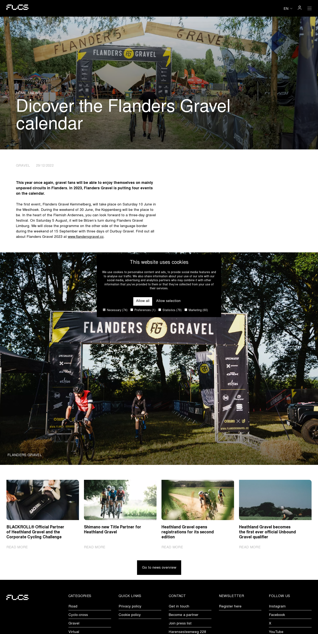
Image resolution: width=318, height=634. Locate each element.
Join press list (180, 624)
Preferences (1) (142, 310)
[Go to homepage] (17, 8)
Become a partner (183, 615)
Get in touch (179, 607)
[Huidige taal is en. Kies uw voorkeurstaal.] (288, 8)
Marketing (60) (196, 310)
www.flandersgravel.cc (86, 237)
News (35, 93)
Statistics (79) (170, 310)
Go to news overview (159, 568)
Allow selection (168, 301)
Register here (230, 607)
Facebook (277, 615)
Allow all (142, 301)
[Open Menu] (309, 8)
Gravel (73, 624)
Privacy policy (130, 607)
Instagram (277, 607)
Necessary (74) (115, 310)
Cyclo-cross (78, 615)
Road (72, 607)
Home (21, 93)
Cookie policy (130, 615)
